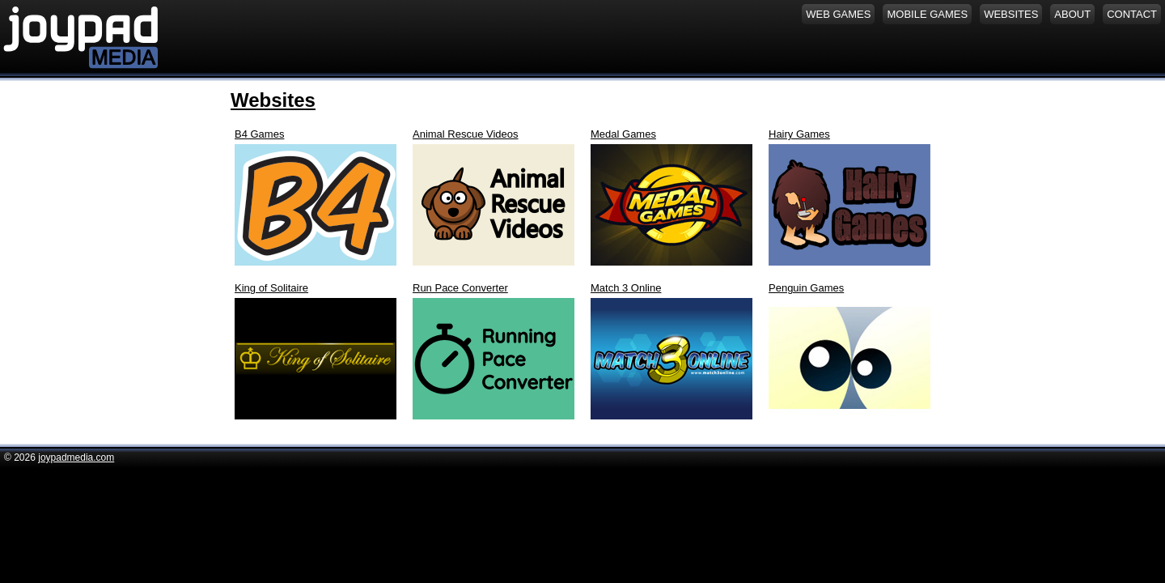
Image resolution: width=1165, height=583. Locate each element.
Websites (273, 100)
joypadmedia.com (76, 457)
